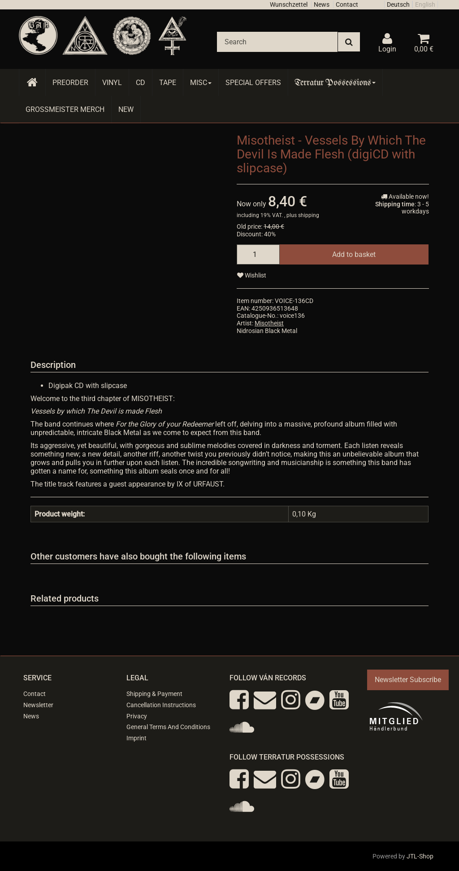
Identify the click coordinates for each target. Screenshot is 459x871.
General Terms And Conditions (168, 726)
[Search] (277, 42)
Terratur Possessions (335, 82)
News (321, 4)
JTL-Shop (420, 856)
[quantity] (258, 254)
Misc (201, 82)
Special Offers (253, 82)
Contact (347, 4)
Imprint (136, 738)
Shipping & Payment (154, 693)
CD (140, 82)
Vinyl (112, 82)
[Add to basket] (354, 254)
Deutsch (398, 4)
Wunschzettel (288, 4)
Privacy (136, 716)
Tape (167, 82)
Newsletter (38, 705)
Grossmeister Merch (65, 109)
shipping (308, 215)
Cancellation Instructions (161, 705)
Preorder (70, 82)
